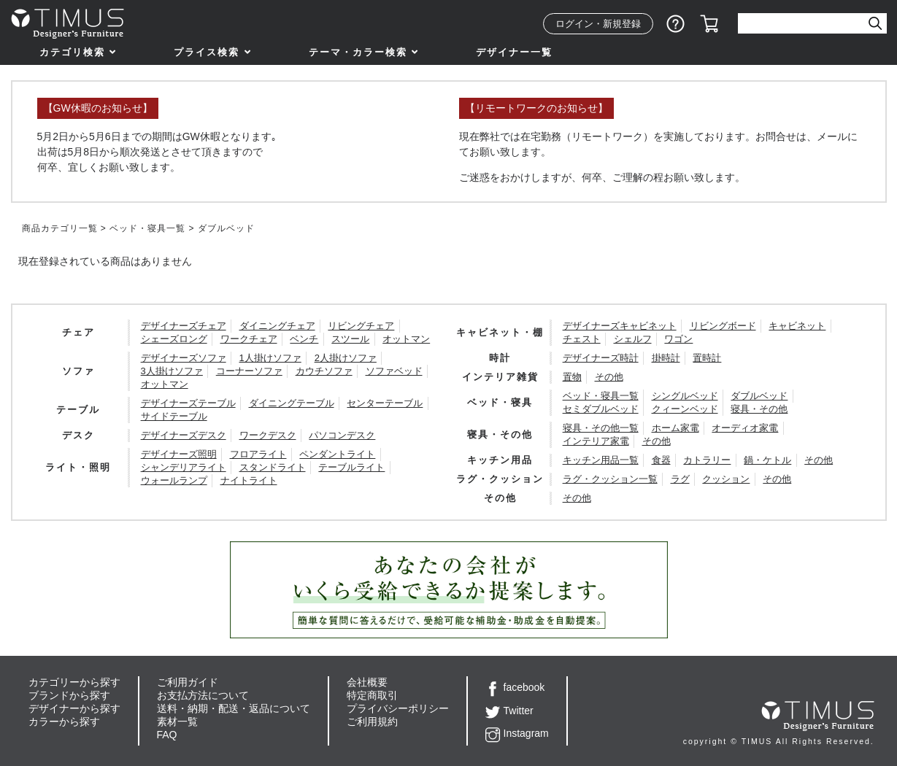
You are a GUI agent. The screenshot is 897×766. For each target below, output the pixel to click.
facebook (515, 687)
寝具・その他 (759, 408)
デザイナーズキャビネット (620, 325)
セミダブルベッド (601, 408)
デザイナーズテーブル (188, 403)
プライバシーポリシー (398, 708)
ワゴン (678, 338)
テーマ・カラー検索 (358, 52)
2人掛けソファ (346, 357)
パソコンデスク (342, 435)
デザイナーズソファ (183, 357)
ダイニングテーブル (291, 403)
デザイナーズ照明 (179, 454)
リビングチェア (361, 325)
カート (709, 24)
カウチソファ (324, 370)
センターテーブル (385, 403)
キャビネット (797, 325)
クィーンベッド (685, 408)
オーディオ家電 (745, 427)
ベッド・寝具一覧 (147, 228)
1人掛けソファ (270, 357)
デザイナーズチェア (183, 325)
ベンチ (304, 338)
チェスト (582, 338)
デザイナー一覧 (514, 52)
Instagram (517, 733)
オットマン (406, 338)
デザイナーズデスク (183, 435)
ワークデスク (267, 435)
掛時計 (666, 357)
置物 (572, 376)
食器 (661, 459)
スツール (350, 338)
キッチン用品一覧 (601, 459)
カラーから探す (64, 721)
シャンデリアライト (183, 467)
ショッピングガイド (676, 24)
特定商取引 (372, 695)
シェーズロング (174, 338)
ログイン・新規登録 (598, 23)
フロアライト (258, 454)
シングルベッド (685, 395)
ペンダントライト (337, 454)
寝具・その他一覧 (601, 427)
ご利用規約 (372, 721)
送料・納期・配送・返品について (233, 708)
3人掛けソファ (172, 370)
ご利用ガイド (187, 682)
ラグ (680, 478)
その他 (609, 376)
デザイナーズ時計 (601, 357)
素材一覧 (177, 721)
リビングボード (723, 325)
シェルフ (633, 338)
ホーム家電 (675, 427)
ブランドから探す (69, 695)
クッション (726, 478)
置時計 (707, 357)
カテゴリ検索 (72, 52)
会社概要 (367, 682)
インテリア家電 (596, 441)
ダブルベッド (759, 395)
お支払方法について (203, 695)
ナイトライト (248, 480)
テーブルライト (351, 467)
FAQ (167, 734)
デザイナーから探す (74, 708)
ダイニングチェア (277, 325)
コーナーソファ (249, 370)
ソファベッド (394, 370)
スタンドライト (272, 467)
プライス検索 (206, 52)
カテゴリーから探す (74, 682)
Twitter (509, 710)
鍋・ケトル (767, 459)
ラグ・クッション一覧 (610, 478)
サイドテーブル (174, 416)
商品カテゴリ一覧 (60, 228)
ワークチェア (248, 338)
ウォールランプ (174, 480)
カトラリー (707, 459)
